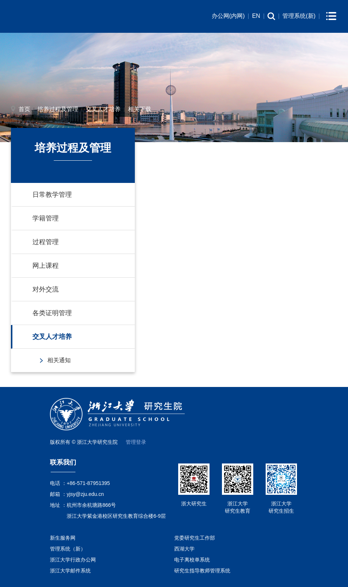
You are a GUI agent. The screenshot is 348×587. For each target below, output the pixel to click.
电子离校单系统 (192, 560)
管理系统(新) (299, 16)
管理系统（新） (68, 549)
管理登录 (136, 442)
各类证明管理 (52, 313)
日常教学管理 (52, 194)
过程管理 (45, 242)
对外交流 (45, 289)
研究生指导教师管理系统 (202, 571)
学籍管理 (45, 218)
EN (256, 16)
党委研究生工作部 (194, 538)
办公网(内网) (228, 16)
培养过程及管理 (58, 109)
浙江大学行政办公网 (73, 560)
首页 (24, 109)
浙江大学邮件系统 (70, 571)
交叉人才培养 (103, 109)
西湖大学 (184, 549)
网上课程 (45, 265)
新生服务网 (62, 538)
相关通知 (59, 360)
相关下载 (139, 109)
